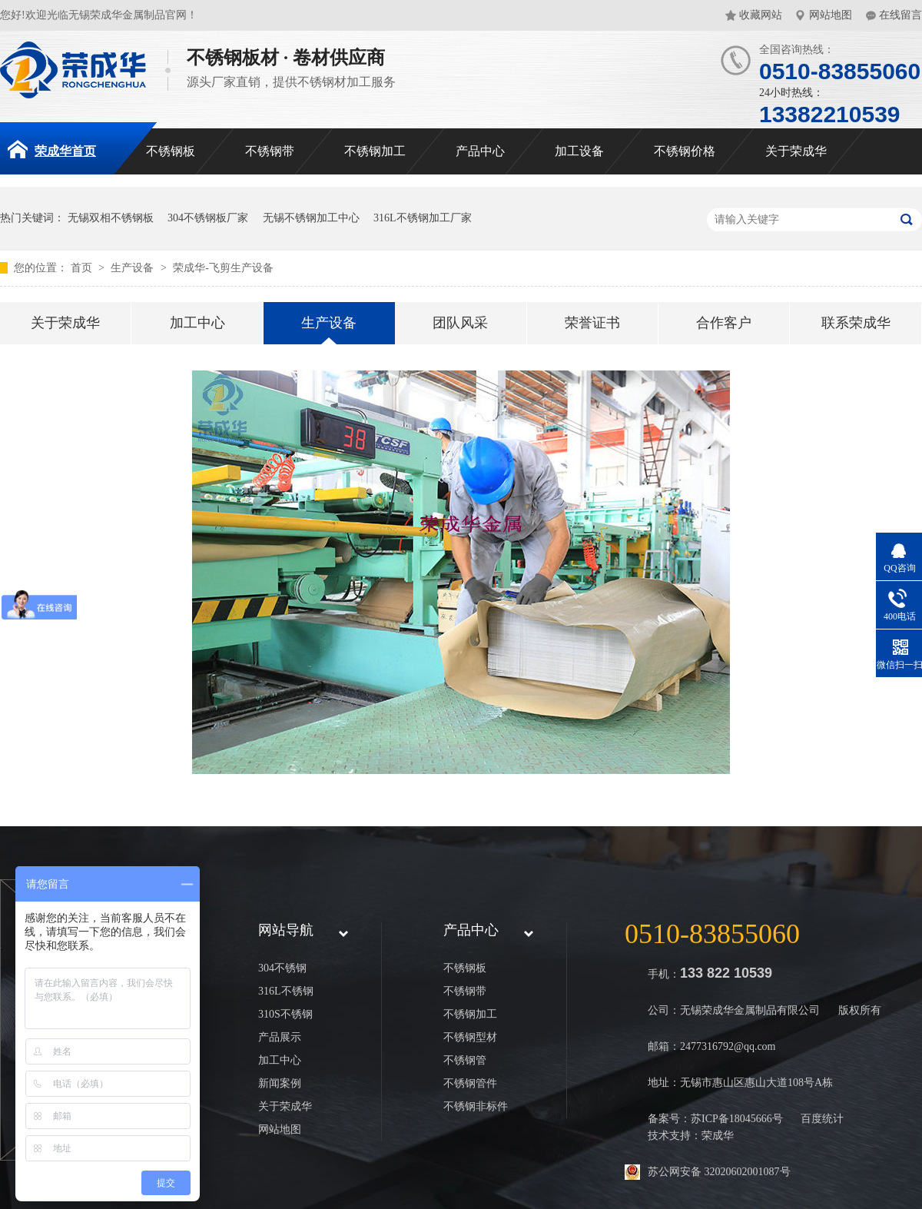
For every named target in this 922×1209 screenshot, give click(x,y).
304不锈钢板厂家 (207, 218)
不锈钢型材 (470, 1037)
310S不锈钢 (285, 1014)
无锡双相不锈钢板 (111, 218)
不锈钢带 (269, 151)
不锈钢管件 (470, 1083)
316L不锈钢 (285, 991)
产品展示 (279, 1037)
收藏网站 (760, 15)
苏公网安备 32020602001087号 (719, 1171)
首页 (83, 268)
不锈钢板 (170, 151)
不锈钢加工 (375, 151)
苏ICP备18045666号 (737, 1118)
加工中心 (197, 322)
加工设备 (579, 151)
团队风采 (460, 322)
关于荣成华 (796, 151)
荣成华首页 (52, 149)
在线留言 (900, 15)
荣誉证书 (592, 322)
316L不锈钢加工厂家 (422, 218)
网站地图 (830, 15)
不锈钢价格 (684, 151)
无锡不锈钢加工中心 (311, 218)
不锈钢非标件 (475, 1106)
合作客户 (723, 322)
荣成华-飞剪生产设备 (223, 268)
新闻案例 (279, 1083)
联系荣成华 (855, 322)
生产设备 (134, 268)
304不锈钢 (282, 968)
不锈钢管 (464, 1060)
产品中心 (480, 151)
